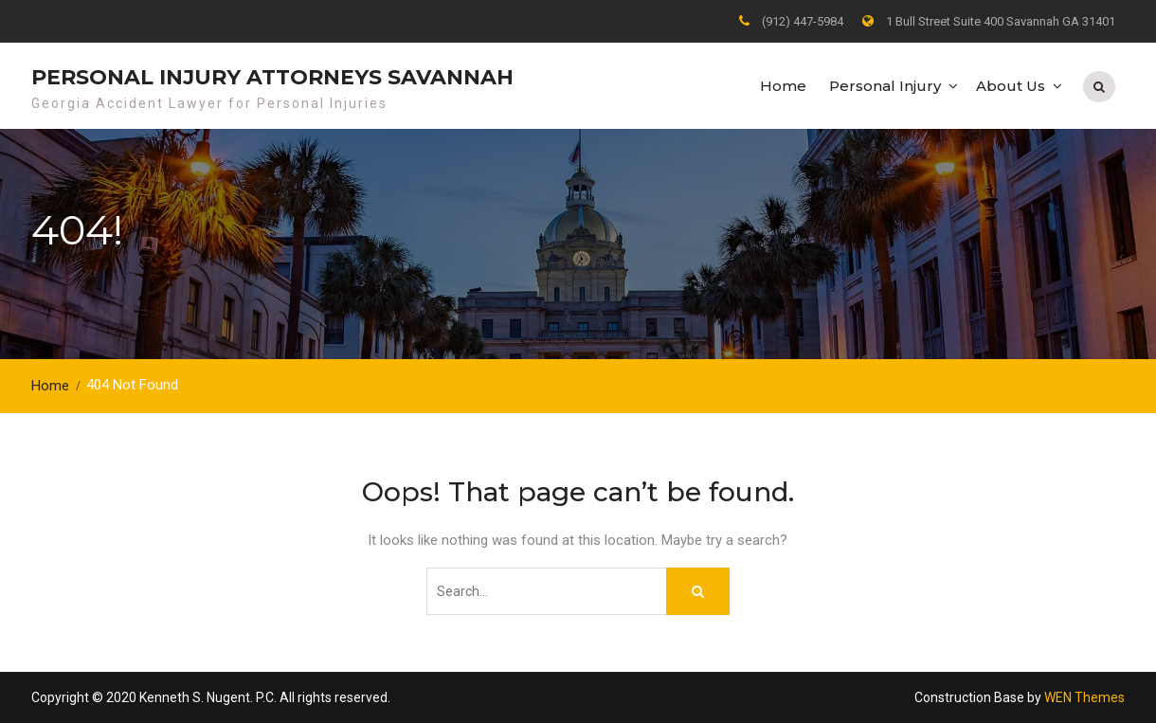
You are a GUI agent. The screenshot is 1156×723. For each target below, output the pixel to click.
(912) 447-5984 (802, 21)
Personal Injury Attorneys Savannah (272, 77)
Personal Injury (885, 86)
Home (783, 86)
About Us (1010, 86)
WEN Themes (1084, 697)
